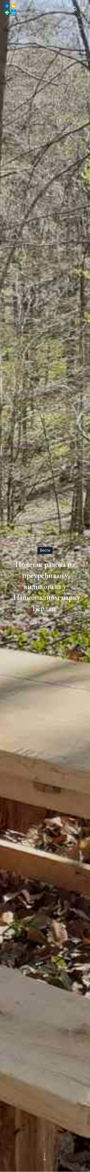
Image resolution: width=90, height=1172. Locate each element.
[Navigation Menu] (83, 8)
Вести (45, 550)
